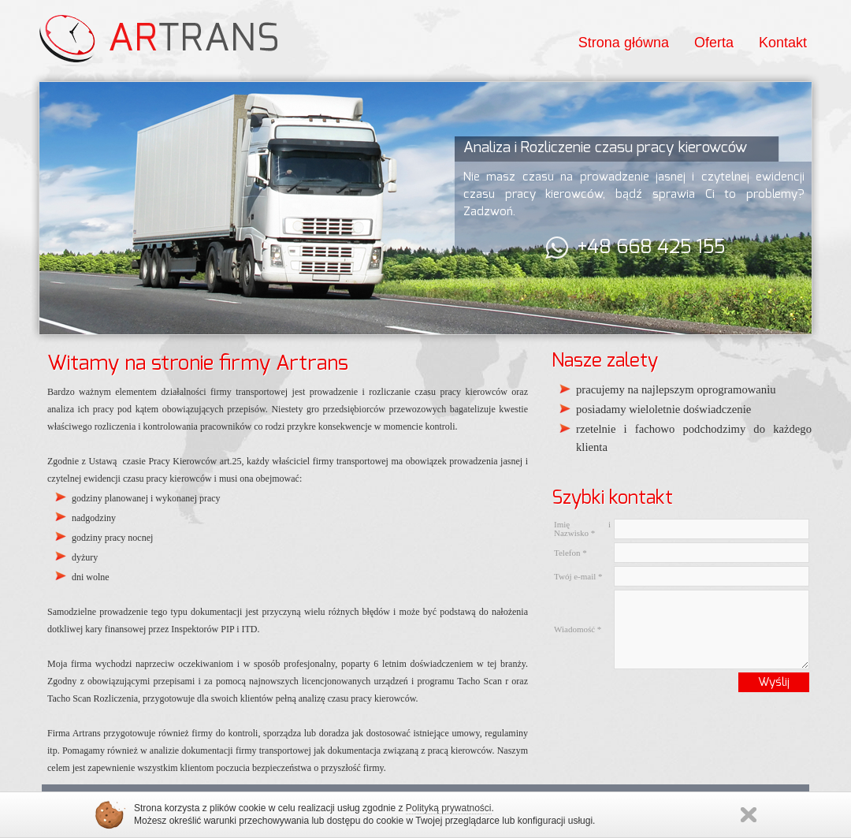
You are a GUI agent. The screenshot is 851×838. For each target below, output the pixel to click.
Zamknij (748, 814)
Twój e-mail (578, 576)
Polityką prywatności (449, 808)
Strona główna (623, 42)
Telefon (570, 552)
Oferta (714, 42)
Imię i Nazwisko (582, 529)
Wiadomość (577, 629)
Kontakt (783, 42)
